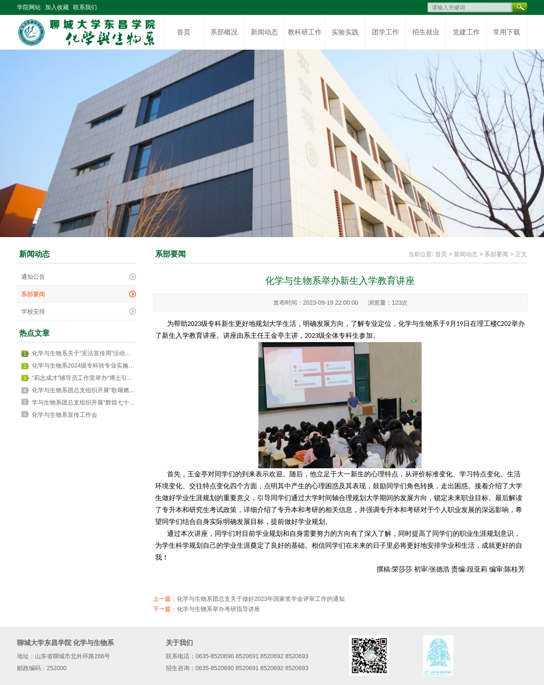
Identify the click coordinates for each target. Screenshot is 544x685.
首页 (183, 32)
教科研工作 (305, 32)
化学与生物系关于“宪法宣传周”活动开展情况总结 (96, 353)
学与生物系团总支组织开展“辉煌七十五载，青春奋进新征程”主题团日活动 (129, 402)
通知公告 (33, 276)
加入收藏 (57, 7)
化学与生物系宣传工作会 (64, 414)
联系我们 (85, 7)
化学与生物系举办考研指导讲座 (218, 609)
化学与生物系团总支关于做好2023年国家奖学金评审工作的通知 (261, 598)
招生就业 (425, 32)
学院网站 (29, 7)
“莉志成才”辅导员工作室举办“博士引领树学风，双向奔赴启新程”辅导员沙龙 (131, 377)
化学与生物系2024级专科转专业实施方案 (86, 365)
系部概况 (224, 32)
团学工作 (385, 32)
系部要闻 (33, 294)
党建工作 (466, 32)
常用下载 (506, 32)
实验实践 (345, 32)
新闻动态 (264, 32)
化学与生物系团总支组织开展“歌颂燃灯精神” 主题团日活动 (109, 390)
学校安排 (33, 311)
